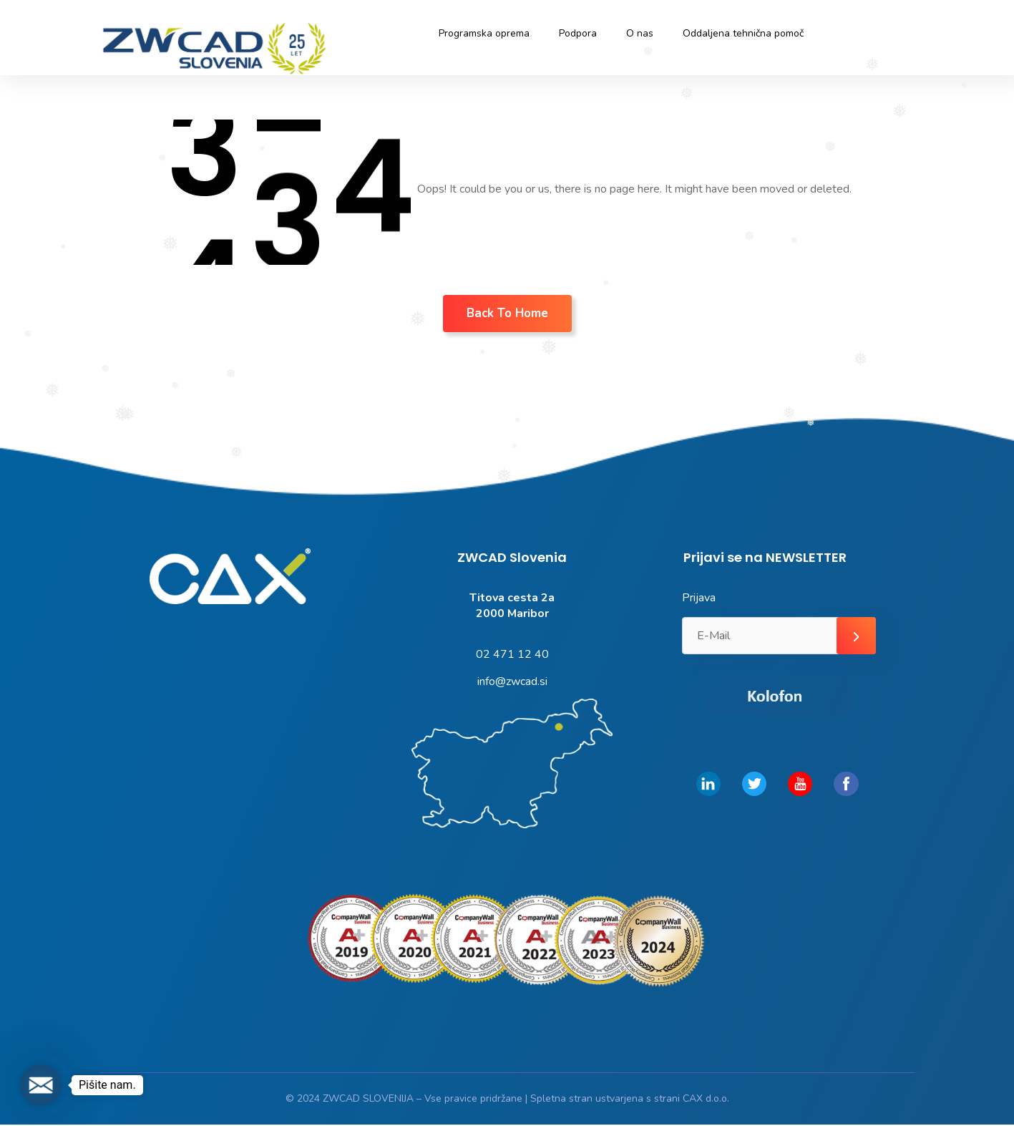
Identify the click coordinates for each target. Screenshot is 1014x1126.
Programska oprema (484, 33)
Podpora (578, 33)
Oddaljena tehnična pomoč (743, 33)
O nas (639, 33)
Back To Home (507, 313)
